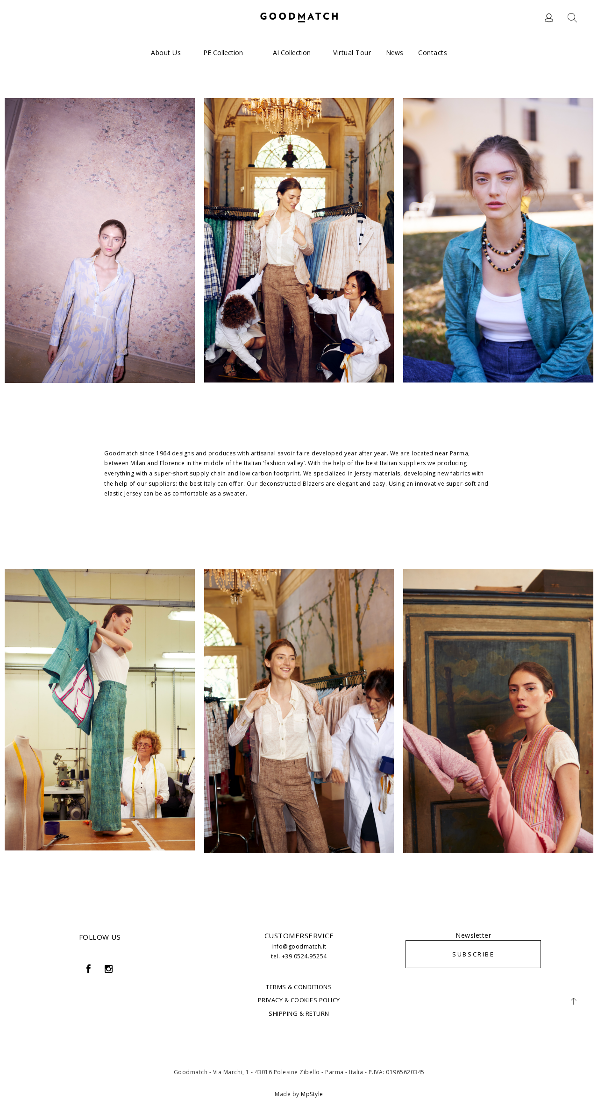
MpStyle (312, 1094)
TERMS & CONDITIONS (299, 987)
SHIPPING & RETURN (299, 1013)
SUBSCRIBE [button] (473, 954)
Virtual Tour (352, 52)
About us (166, 52)
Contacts (432, 52)
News (394, 52)
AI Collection (292, 52)
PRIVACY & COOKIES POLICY (299, 1000)
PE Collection (223, 52)
